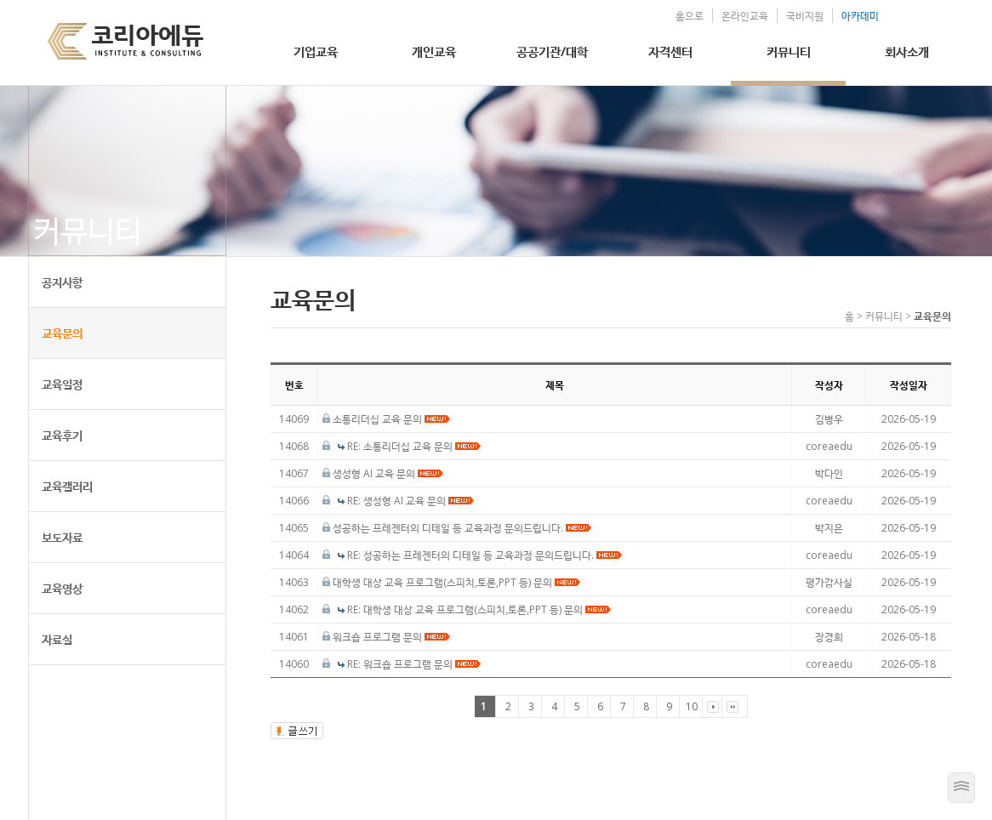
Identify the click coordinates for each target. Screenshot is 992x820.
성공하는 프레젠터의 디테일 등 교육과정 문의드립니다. (462, 528)
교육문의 (62, 333)
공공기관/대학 (552, 51)
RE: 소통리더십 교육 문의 (414, 446)
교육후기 (62, 435)
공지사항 (62, 282)
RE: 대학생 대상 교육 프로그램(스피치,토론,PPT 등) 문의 (479, 609)
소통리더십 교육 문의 (391, 419)
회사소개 (907, 51)
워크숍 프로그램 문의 (391, 636)
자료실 (57, 639)
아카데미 (860, 16)
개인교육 (434, 51)
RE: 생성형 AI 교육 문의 (410, 500)
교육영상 (62, 588)
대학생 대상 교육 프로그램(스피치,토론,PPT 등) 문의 (456, 582)
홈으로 (690, 16)
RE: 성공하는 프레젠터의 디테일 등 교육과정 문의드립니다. (484, 555)
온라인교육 (744, 16)
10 (692, 706)
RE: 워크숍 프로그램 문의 (414, 664)
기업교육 (316, 51)
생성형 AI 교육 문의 (388, 473)
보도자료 (62, 537)
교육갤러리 (67, 486)
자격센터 (670, 51)
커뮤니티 (789, 51)
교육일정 (62, 384)
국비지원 (805, 16)
